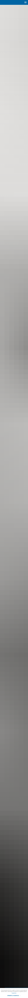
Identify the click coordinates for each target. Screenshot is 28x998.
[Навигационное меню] (25, 2)
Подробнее (14, 993)
